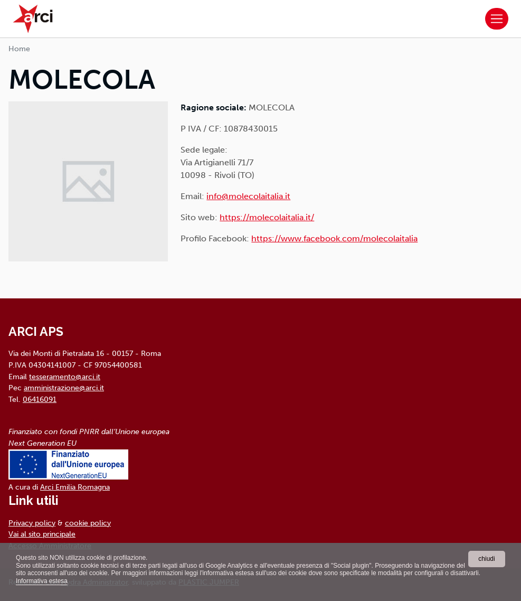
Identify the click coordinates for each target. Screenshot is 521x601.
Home (19, 48)
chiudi (486, 558)
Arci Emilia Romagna (75, 487)
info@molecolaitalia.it (248, 196)
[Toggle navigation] (496, 19)
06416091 (39, 399)
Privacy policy (31, 523)
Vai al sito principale (41, 534)
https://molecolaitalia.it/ (267, 217)
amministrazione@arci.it (64, 387)
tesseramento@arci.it (64, 376)
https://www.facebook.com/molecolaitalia (334, 238)
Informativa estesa (42, 581)
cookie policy (88, 523)
